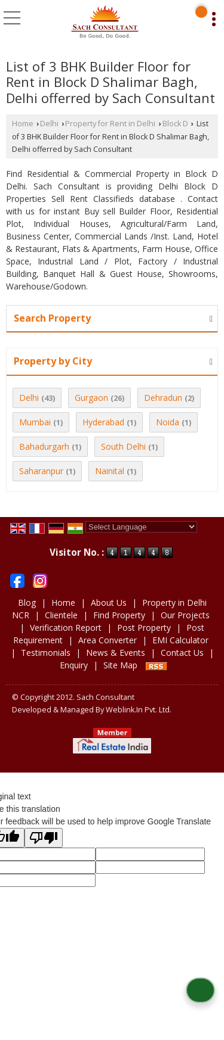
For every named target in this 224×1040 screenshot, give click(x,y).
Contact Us (182, 652)
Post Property (144, 627)
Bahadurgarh (44, 446)
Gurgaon (91, 397)
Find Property (119, 615)
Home (22, 124)
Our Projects (185, 615)
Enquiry (74, 665)
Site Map (120, 665)
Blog (27, 602)
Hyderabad (103, 422)
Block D (175, 124)
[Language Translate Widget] (141, 527)
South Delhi (123, 446)
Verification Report (66, 627)
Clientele (61, 615)
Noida (167, 422)
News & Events (115, 652)
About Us (109, 602)
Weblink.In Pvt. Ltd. (138, 710)
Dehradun (163, 397)
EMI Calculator (180, 640)
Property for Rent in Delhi (110, 124)
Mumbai (35, 422)
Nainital (109, 471)
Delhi (49, 124)
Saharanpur (41, 471)
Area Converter (107, 640)
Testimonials (45, 652)
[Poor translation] (43, 838)
